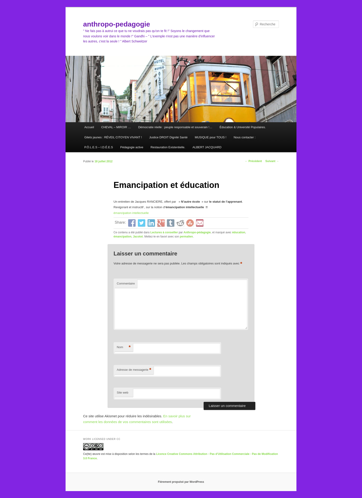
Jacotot (138, 236)
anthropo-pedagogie (116, 24)
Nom (124, 347)
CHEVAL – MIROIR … (116, 127)
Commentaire (126, 283)
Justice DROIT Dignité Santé (168, 137)
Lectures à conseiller (164, 232)
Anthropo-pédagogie (197, 232)
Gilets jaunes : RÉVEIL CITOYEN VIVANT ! (113, 137)
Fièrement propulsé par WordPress (181, 481)
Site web (122, 392)
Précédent (253, 161)
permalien (186, 236)
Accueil (89, 127)
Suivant (272, 161)
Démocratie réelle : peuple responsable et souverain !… (175, 127)
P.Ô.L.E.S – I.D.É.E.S (98, 147)
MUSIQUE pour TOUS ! (210, 137)
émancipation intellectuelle (131, 213)
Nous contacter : (245, 137)
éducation (238, 232)
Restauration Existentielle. (168, 147)
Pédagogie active (131, 147)
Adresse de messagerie (134, 370)
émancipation (122, 236)
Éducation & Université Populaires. (243, 127)
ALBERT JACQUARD (207, 147)
